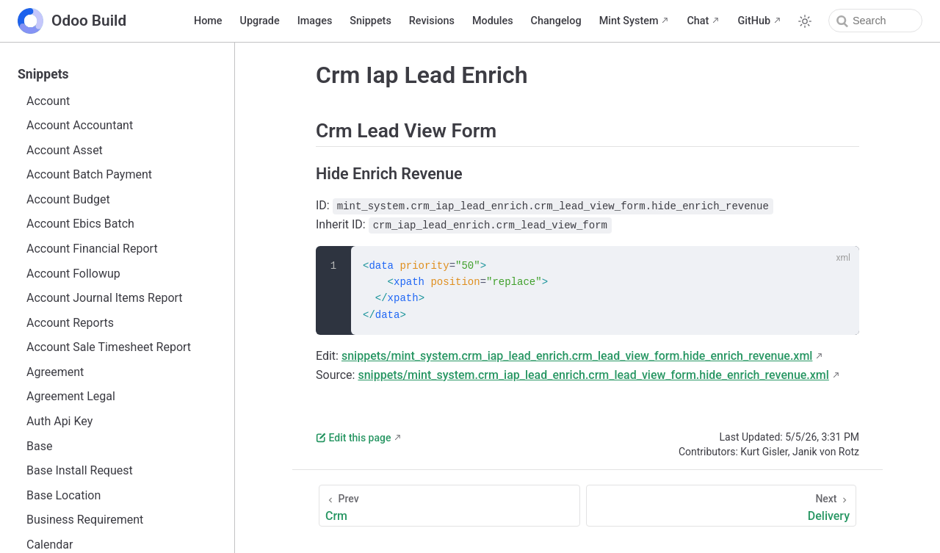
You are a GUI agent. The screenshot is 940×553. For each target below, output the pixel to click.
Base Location (63, 495)
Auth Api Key (59, 421)
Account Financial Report (92, 249)
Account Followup (73, 274)
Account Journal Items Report (104, 298)
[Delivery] (721, 506)
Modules (492, 21)
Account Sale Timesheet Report (108, 347)
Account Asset (64, 150)
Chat (698, 21)
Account (48, 101)
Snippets (370, 21)
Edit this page (353, 438)
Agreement (55, 372)
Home (208, 21)
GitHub (753, 21)
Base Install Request (79, 470)
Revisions (432, 21)
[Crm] (449, 506)
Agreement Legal (70, 396)
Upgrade (260, 21)
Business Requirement (84, 520)
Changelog (556, 21)
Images (315, 21)
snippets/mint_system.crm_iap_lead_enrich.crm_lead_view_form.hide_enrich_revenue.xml (576, 356)
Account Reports (70, 323)
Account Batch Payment (89, 174)
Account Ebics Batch (80, 224)
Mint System (629, 21)
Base (39, 446)
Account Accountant (79, 125)
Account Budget (68, 199)
